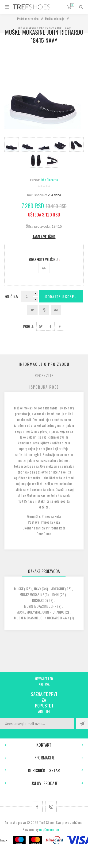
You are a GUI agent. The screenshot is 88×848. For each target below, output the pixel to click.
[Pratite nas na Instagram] (51, 806)
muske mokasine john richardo (40, 612)
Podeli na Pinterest (60, 326)
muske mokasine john (40, 606)
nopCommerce (49, 829)
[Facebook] (37, 806)
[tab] (44, 364)
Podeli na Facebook (50, 326)
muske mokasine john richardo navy (41, 617)
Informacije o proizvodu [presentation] (44, 364)
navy (37, 588)
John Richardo (49, 179)
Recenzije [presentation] (44, 375)
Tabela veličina (44, 236)
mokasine (57, 588)
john (55, 594)
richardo (39, 600)
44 (44, 268)
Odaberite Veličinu (43, 259)
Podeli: (28, 326)
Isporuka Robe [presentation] (44, 387)
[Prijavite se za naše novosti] (37, 723)
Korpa (72, 5)
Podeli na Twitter (40, 326)
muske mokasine (32, 594)
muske (18, 588)
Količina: (11, 296)
